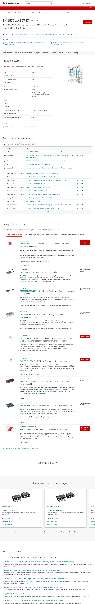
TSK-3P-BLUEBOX (27, 361)
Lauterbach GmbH (29, 354)
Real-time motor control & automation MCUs (56, 13)
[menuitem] (85, 8)
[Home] (12, 3)
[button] (4, 8)
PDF (75, 34)
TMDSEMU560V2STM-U (30, 291)
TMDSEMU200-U (27, 272)
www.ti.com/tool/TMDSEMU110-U (30, 279)
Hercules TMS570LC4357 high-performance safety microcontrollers (41, 411)
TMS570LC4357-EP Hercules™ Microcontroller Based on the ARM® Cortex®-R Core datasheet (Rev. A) (43, 34)
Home (4, 13)
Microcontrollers (37, 13)
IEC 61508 (41, 393)
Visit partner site (85, 243)
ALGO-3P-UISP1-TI (27, 244)
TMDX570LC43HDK (28, 406)
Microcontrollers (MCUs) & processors (19, 13)
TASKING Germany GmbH (31, 374)
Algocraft (26, 265)
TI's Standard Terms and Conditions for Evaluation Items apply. (21, 448)
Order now (88, 22)
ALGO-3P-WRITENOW (29, 429)
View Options (85, 336)
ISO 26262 (32, 393)
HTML (80, 34)
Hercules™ (25, 387)
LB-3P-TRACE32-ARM (29, 338)
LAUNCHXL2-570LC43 (29, 381)
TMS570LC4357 (53, 389)
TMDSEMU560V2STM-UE (30, 315)
